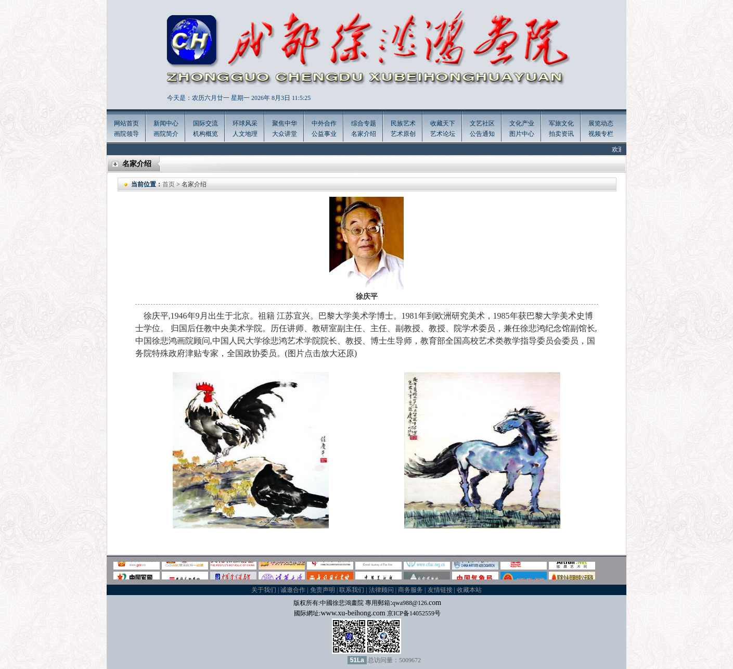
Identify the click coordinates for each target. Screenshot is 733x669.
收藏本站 (469, 590)
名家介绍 (363, 133)
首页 (168, 184)
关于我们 (263, 590)
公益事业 (324, 133)
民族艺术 (403, 123)
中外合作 (324, 123)
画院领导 (126, 133)
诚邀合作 (292, 590)
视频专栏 (600, 133)
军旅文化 (561, 123)
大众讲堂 (284, 133)
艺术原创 (403, 133)
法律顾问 (381, 590)
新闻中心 (165, 123)
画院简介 (165, 133)
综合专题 (363, 123)
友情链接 (440, 590)
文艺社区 (482, 123)
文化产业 (521, 123)
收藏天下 (442, 123)
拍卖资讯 (561, 133)
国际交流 (205, 123)
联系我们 (351, 590)
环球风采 (245, 123)
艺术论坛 (442, 133)
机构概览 (205, 133)
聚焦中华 (284, 123)
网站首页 (126, 123)
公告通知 (482, 133)
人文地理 (245, 133)
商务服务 (410, 590)
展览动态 (600, 123)
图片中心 (521, 133)
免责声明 (322, 590)
